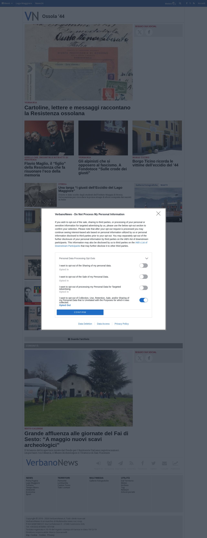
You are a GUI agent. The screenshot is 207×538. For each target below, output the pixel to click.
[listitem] (103, 258)
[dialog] (103, 269)
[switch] (143, 265)
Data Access (103, 323)
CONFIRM (80, 312)
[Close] (159, 214)
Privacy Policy (122, 323)
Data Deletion (85, 323)
